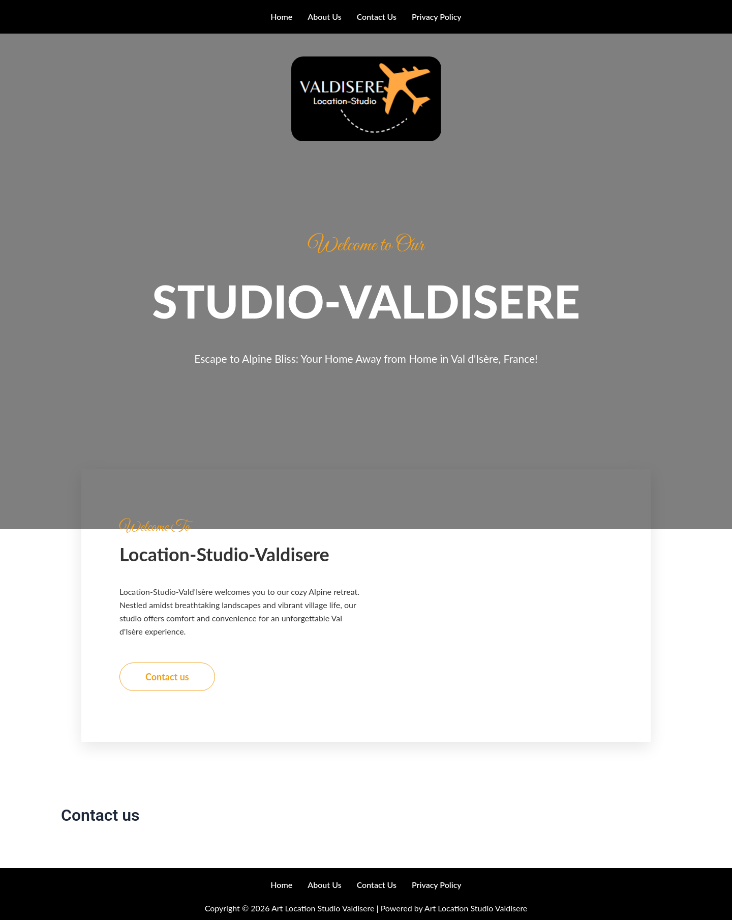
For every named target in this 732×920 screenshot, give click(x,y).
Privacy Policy (437, 16)
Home (281, 16)
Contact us (376, 16)
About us (324, 16)
